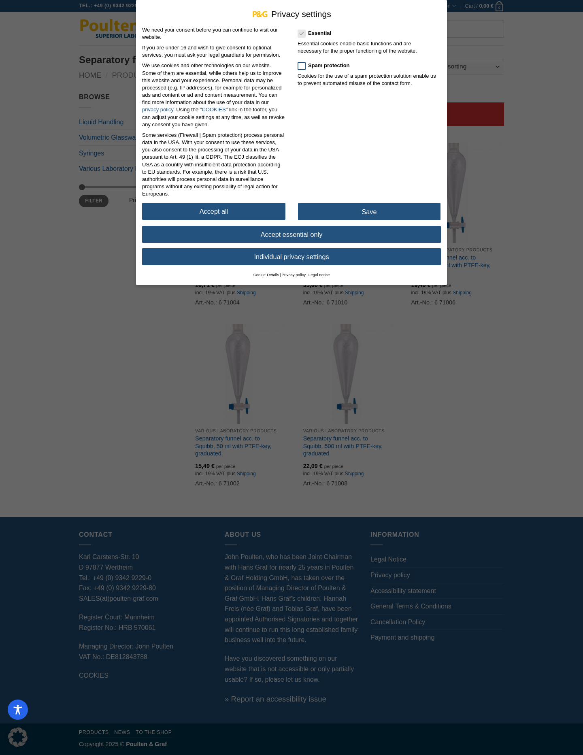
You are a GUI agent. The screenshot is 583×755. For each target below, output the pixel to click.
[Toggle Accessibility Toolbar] (18, 710)
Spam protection (327, 63)
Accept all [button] (214, 209)
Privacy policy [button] (294, 272)
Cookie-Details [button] (266, 272)
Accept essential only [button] (292, 232)
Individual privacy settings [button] (291, 254)
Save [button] (369, 209)
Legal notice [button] (319, 272)
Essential (318, 31)
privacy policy (157, 107)
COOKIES (214, 107)
